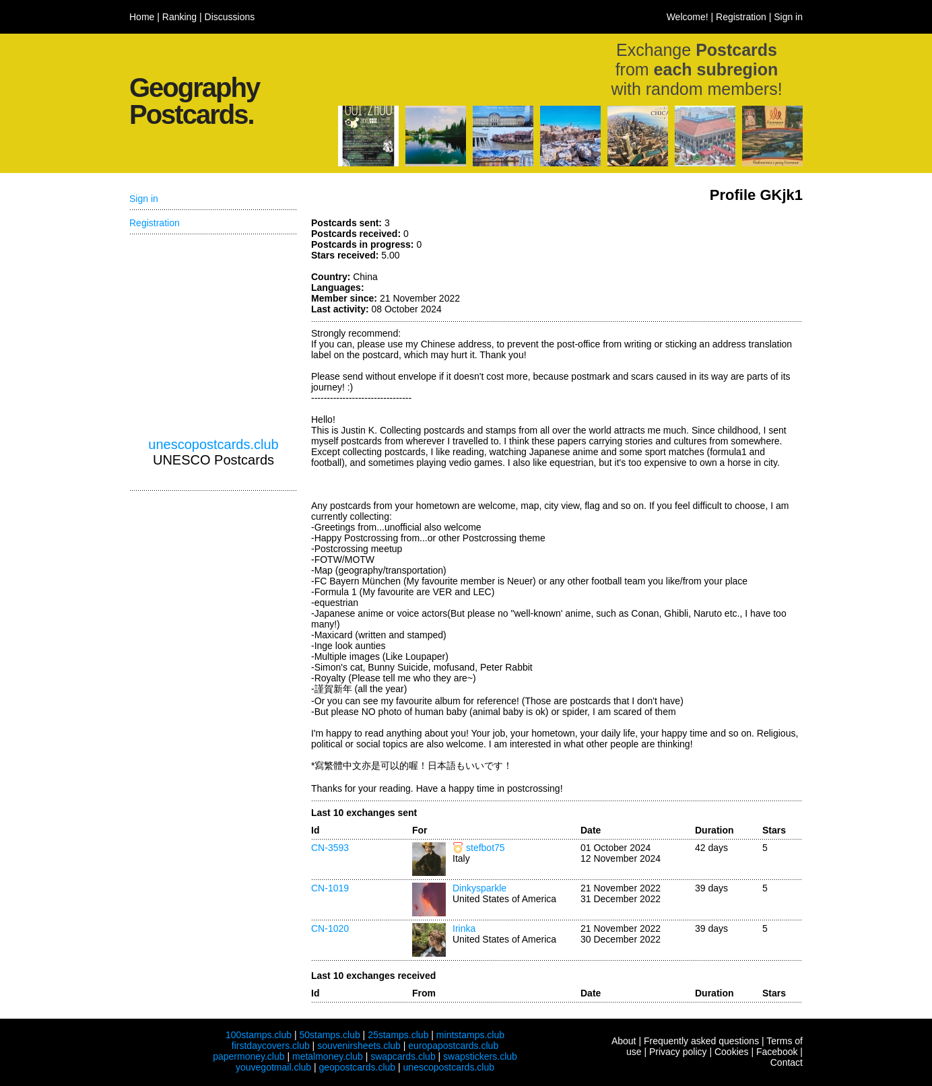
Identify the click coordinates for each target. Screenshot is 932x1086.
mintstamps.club (470, 1034)
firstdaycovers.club (271, 1045)
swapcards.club (403, 1056)
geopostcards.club (357, 1067)
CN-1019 (330, 888)
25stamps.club (398, 1034)
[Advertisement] (213, 336)
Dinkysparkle (479, 888)
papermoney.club (248, 1056)
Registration (741, 16)
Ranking (179, 16)
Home (141, 16)
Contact (786, 1062)
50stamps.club (329, 1034)
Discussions (230, 16)
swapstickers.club (480, 1056)
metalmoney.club (327, 1056)
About (623, 1041)
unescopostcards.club (213, 444)
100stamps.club (259, 1034)
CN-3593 (330, 847)
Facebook (776, 1051)
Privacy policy (678, 1051)
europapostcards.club (453, 1045)
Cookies (731, 1051)
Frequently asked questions (701, 1041)
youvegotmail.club (273, 1067)
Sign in (788, 16)
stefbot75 (485, 847)
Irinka (464, 928)
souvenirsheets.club (359, 1045)
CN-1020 (330, 928)
